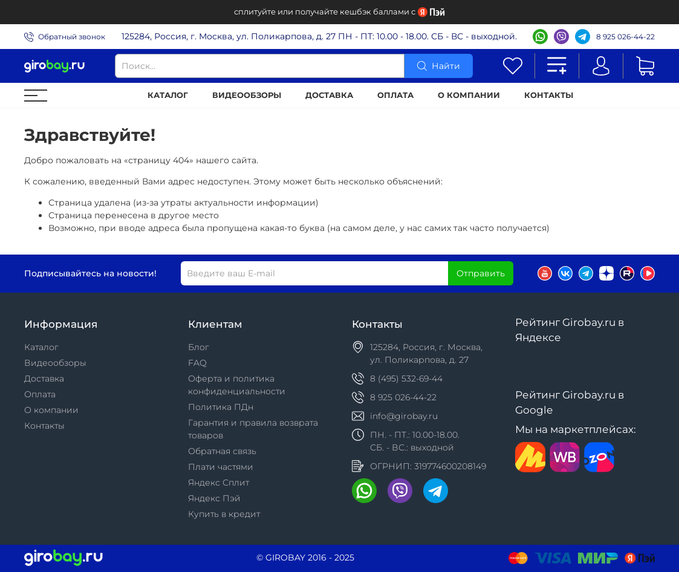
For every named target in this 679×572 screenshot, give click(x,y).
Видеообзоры (246, 95)
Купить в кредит (224, 514)
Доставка (329, 95)
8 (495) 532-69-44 (406, 378)
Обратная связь (222, 451)
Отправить (480, 273)
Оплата (395, 95)
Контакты (548, 95)
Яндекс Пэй (214, 498)
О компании (469, 95)
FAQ (197, 362)
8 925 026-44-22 (625, 36)
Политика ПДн (220, 406)
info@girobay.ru (404, 416)
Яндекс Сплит (218, 482)
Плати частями (220, 466)
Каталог (168, 95)
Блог (198, 347)
